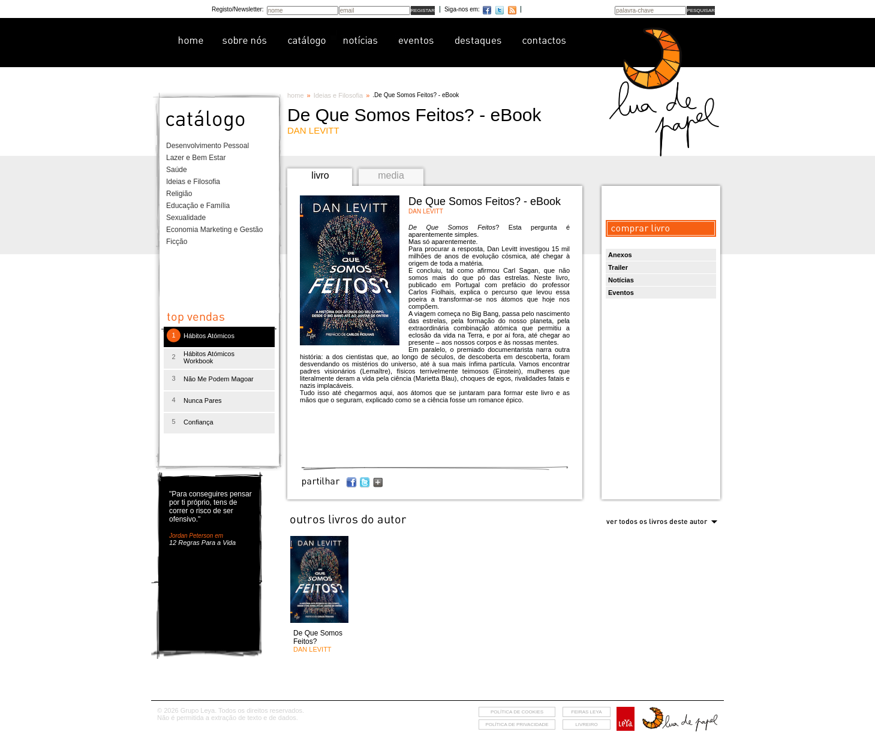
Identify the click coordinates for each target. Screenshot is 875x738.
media (391, 175)
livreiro (586, 724)
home (295, 95)
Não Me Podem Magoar (219, 378)
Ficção (176, 241)
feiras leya (587, 712)
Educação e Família (198, 205)
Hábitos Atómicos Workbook (209, 357)
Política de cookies (517, 712)
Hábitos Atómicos (209, 335)
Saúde (176, 169)
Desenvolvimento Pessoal (207, 145)
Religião (179, 193)
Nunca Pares (203, 400)
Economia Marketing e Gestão (214, 229)
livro (320, 175)
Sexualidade (186, 217)
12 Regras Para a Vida (202, 542)
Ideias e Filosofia (193, 181)
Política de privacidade (516, 724)
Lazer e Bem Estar (195, 157)
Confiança (199, 422)
